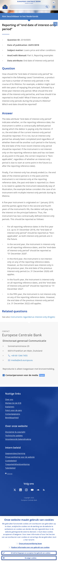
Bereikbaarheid (12, 417)
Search (47, 7)
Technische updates (14, 435)
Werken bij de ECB (13, 403)
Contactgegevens (12, 414)
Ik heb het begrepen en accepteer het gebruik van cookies (30, 553)
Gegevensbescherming (15, 453)
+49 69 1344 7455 (19, 355)
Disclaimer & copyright (15, 432)
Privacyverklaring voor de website (20, 457)
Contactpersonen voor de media (22, 375)
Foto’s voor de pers (13, 410)
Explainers (9, 406)
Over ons (9, 399)
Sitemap (9, 474)
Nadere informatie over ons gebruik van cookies (30, 547)
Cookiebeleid (11, 460)
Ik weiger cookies (30, 558)
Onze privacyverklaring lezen (30, 543)
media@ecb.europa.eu (22, 360)
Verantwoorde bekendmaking (18, 439)
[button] (53, 2)
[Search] (28, 7)
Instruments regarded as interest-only (29, 317)
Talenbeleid (10, 468)
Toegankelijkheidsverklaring (17, 464)
